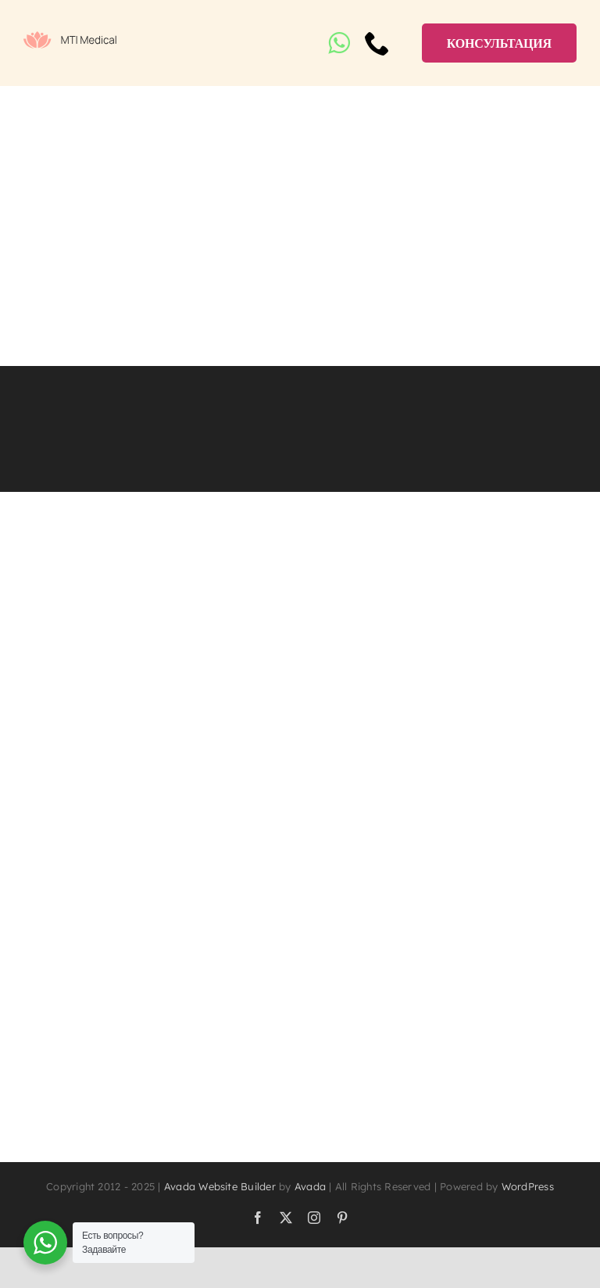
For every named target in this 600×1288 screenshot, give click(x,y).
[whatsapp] (338, 43)
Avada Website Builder (220, 1186)
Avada (310, 1186)
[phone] (377, 43)
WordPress (528, 1186)
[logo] (69, 37)
